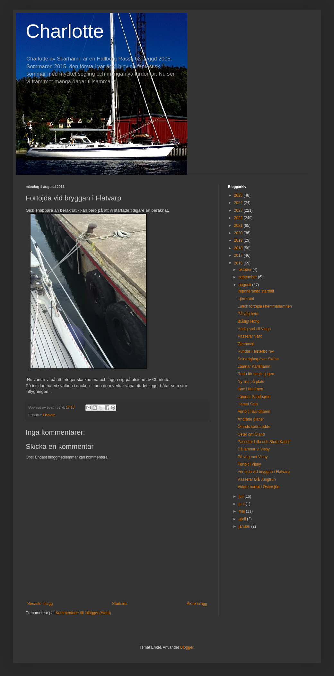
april (243, 519)
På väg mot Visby (253, 457)
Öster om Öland (251, 434)
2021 (239, 225)
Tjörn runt (246, 298)
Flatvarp (49, 415)
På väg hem (248, 313)
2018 (239, 248)
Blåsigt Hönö (248, 321)
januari (245, 526)
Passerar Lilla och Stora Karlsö (264, 442)
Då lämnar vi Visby (254, 449)
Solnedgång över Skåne (258, 359)
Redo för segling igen (256, 374)
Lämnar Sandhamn (254, 396)
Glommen (246, 344)
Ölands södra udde (254, 426)
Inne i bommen (250, 389)
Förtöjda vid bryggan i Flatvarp (264, 471)
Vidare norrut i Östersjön (258, 487)
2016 (239, 263)
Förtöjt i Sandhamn (254, 411)
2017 (239, 255)
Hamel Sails (248, 404)
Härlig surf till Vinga (254, 329)
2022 (239, 218)
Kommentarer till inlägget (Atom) (83, 613)
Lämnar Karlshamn (254, 366)
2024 (239, 202)
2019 (239, 240)
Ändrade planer (251, 419)
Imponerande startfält (256, 291)
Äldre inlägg (197, 603)
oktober (245, 269)
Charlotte (65, 31)
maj (242, 511)
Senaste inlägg (40, 603)
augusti (245, 284)
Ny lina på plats (251, 381)
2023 (239, 210)
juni (242, 504)
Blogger (186, 647)
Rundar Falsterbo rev (256, 351)
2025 (239, 195)
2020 (239, 233)
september (248, 277)
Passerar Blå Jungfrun (257, 479)
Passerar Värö (250, 336)
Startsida (119, 603)
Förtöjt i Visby (249, 464)
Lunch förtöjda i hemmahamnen (265, 306)
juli (241, 496)
